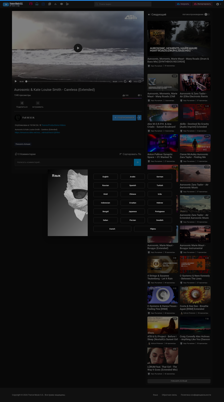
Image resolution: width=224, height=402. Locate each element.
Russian (105, 185)
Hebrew (160, 203)
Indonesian (105, 203)
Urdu (160, 194)
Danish (112, 229)
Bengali (106, 211)
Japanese (133, 211)
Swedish (159, 220)
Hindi (105, 194)
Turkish (160, 185)
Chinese (132, 194)
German (160, 177)
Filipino (153, 229)
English (105, 177)
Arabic (132, 177)
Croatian (132, 203)
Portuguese (160, 211)
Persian (133, 220)
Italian (105, 220)
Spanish (132, 185)
